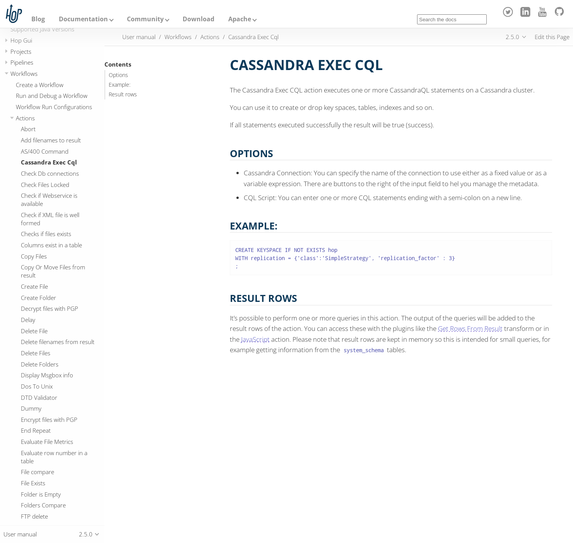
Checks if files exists (46, 234)
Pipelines (21, 62)
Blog (38, 19)
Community (145, 19)
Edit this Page (552, 37)
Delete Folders (39, 364)
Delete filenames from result (57, 341)
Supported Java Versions (42, 29)
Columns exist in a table (51, 245)
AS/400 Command (44, 151)
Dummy (31, 408)
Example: (119, 84)
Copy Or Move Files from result (53, 271)
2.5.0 (512, 37)
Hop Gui (21, 40)
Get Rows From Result (470, 328)
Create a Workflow (39, 85)
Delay (28, 319)
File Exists (33, 483)
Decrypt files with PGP (49, 308)
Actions (25, 118)
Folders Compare (43, 505)
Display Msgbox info (47, 375)
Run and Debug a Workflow (51, 95)
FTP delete (34, 516)
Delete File (34, 331)
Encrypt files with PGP (49, 419)
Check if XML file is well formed (50, 219)
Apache (239, 19)
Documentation (83, 19)
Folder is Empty (41, 494)
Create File (34, 286)
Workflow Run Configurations (54, 107)
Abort (28, 129)
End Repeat (36, 430)
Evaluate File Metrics (47, 441)
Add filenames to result (51, 140)
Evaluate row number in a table (54, 457)
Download (198, 19)
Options (118, 75)
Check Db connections (50, 173)
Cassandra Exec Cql (49, 162)
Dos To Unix (37, 386)
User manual (139, 37)
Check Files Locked (45, 184)
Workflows (24, 73)
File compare (37, 472)
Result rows (123, 94)
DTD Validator (39, 397)
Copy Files (34, 256)
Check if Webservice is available (49, 199)
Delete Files (35, 353)
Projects (20, 51)
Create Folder (38, 297)
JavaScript (255, 339)
